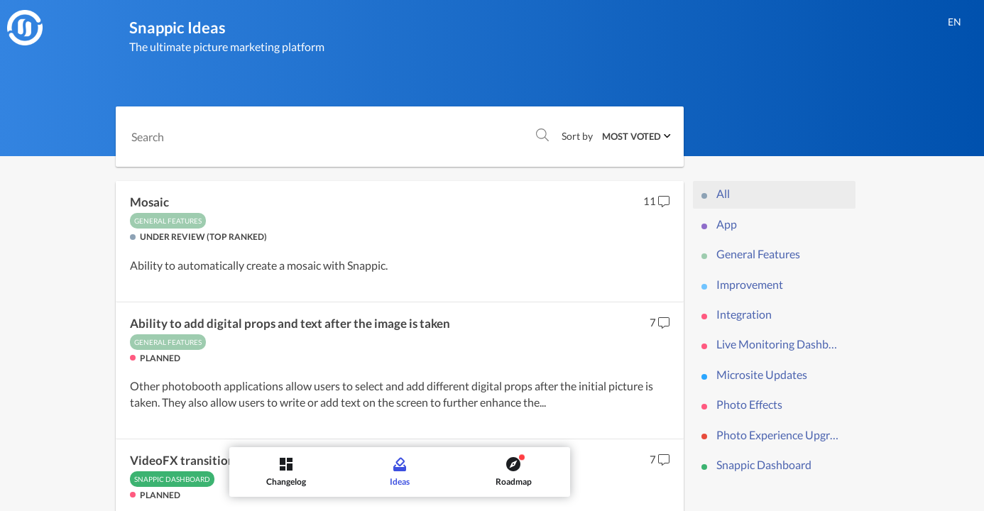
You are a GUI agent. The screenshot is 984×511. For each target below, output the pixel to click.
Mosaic (149, 202)
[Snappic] (25, 27)
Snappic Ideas (177, 27)
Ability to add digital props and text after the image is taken (290, 324)
